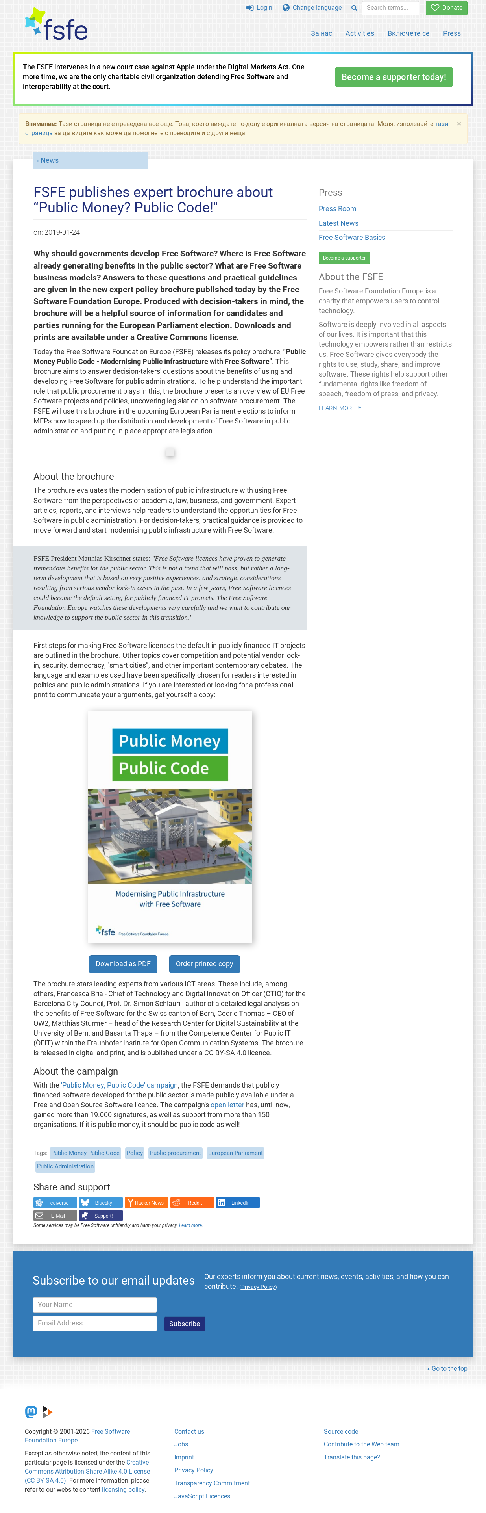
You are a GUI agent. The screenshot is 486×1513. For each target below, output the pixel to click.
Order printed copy (204, 964)
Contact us (189, 1431)
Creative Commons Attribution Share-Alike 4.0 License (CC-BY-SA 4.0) (87, 1471)
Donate (446, 7)
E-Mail (58, 1216)
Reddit (195, 1203)
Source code (341, 1431)
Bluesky (103, 1203)
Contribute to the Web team (361, 1444)
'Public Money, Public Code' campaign (119, 1085)
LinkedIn (240, 1203)
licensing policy (123, 1489)
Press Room (338, 209)
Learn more (190, 1225)
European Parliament (235, 1153)
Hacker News (149, 1203)
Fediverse (57, 1203)
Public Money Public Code (85, 1153)
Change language (312, 7)
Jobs (181, 1444)
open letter (227, 1105)
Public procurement (175, 1153)
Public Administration (65, 1166)
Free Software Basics (352, 237)
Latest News (338, 223)
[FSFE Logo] (56, 24)
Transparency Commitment (212, 1483)
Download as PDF (123, 964)
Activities (360, 33)
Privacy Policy (193, 1470)
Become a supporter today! (394, 77)
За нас (321, 33)
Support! (103, 1216)
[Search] (354, 8)
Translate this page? (352, 1457)
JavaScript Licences (202, 1496)
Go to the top (450, 1368)
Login (259, 7)
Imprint (184, 1457)
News (50, 160)
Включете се (409, 33)
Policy (135, 1153)
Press (452, 33)
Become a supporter (344, 258)
